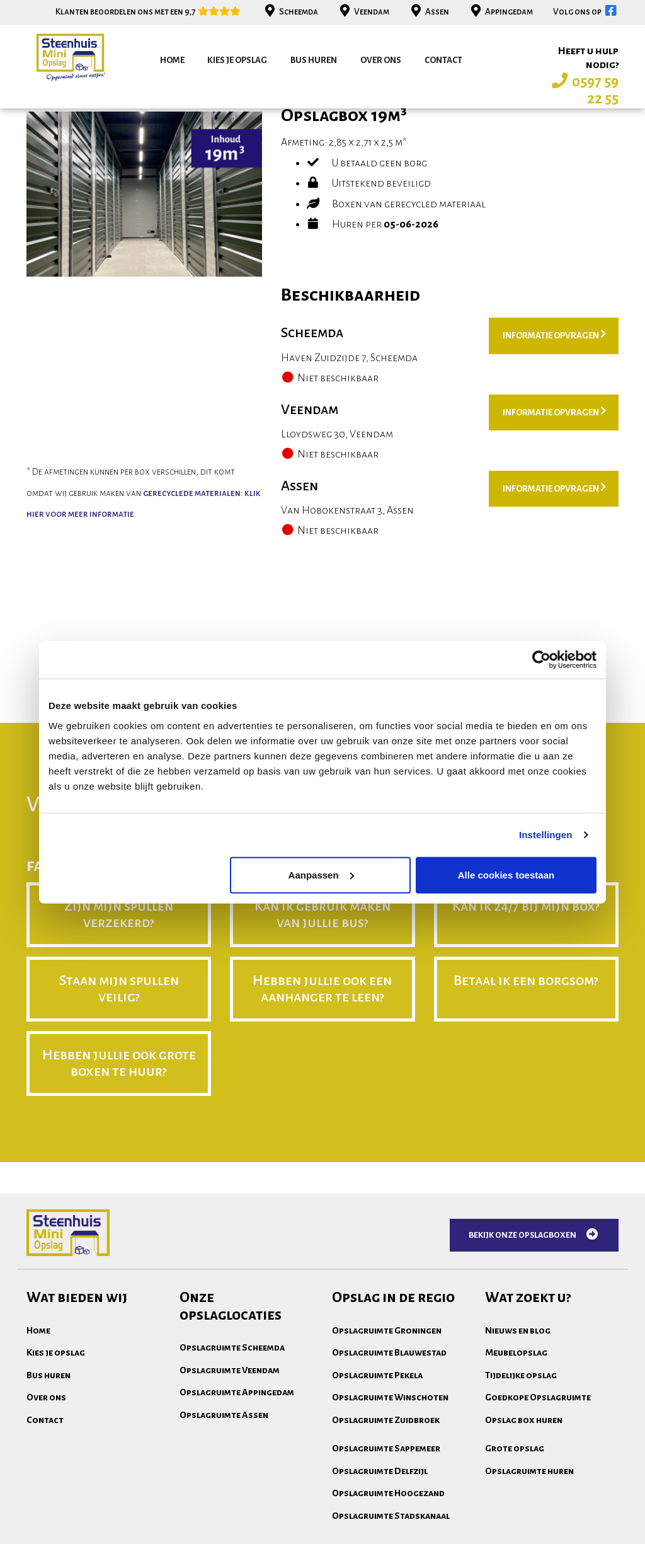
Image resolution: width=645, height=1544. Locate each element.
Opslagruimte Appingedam (237, 1500)
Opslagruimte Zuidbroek (386, 1528)
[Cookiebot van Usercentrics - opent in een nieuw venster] (541, 659)
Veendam (363, 11)
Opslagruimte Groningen (387, 1439)
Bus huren (313, 60)
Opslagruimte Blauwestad (389, 1461)
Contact (443, 60)
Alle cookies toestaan (506, 874)
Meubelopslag (516, 1461)
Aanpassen (321, 874)
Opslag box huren (523, 1528)
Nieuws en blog (518, 1439)
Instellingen (546, 834)
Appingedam (500, 11)
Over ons (380, 60)
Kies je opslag (237, 60)
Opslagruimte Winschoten (390, 1506)
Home (172, 60)
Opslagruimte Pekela (377, 1483)
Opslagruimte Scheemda (232, 1456)
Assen (428, 11)
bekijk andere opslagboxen (106, 190)
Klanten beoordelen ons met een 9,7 (148, 11)
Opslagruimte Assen (224, 1523)
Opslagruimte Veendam (230, 1478)
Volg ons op (586, 11)
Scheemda (290, 11)
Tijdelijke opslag (521, 1483)
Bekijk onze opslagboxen (534, 1343)
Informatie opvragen (554, 443)
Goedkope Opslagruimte (538, 1506)
